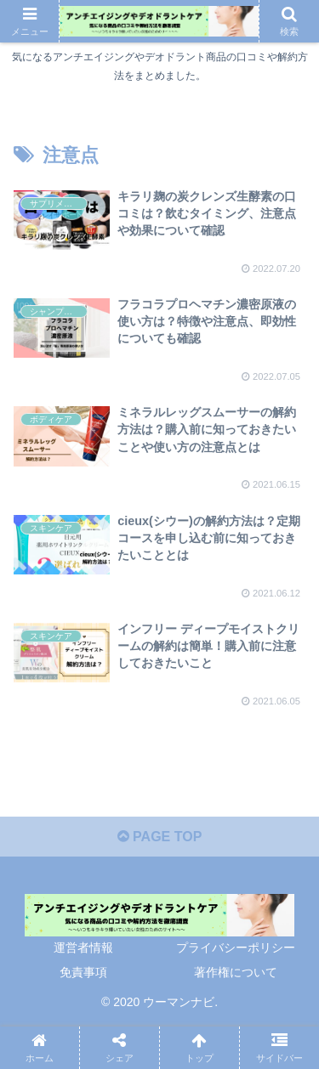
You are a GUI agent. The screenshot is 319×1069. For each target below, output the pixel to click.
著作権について (235, 972)
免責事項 (83, 972)
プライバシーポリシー (235, 947)
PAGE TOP (159, 836)
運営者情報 (83, 947)
